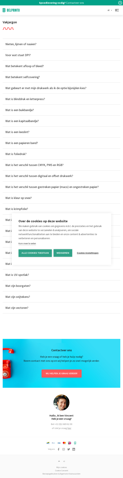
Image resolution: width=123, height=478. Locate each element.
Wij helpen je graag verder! (61, 373)
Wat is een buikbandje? (19, 110)
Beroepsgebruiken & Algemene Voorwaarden (61, 473)
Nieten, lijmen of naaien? (20, 44)
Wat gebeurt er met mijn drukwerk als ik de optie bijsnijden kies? (45, 88)
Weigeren (63, 253)
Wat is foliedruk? (15, 154)
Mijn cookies (61, 467)
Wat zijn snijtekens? (17, 297)
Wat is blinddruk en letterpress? (25, 99)
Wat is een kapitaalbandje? (22, 121)
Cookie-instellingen (87, 253)
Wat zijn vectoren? (16, 308)
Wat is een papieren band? (21, 143)
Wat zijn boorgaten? (17, 286)
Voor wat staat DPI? (18, 55)
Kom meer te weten (27, 243)
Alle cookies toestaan (35, 253)
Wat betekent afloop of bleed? (24, 66)
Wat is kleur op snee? (18, 198)
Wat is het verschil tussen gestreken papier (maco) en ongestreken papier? (52, 187)
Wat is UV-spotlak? (17, 275)
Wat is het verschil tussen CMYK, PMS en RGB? (34, 165)
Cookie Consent (61, 470)
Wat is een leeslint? (17, 132)
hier (69, 428)
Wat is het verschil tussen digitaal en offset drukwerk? (39, 176)
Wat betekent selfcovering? (22, 77)
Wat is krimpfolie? (16, 209)
